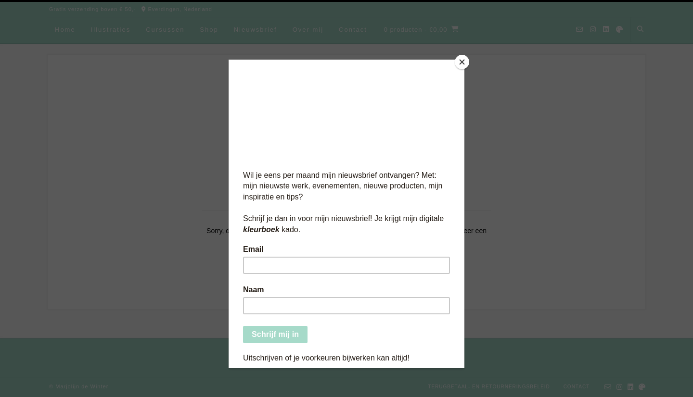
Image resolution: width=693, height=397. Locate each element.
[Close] (462, 62)
